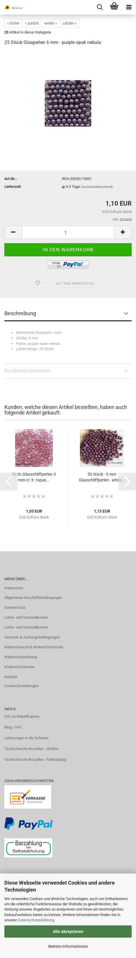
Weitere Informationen (68, 946)
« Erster (13, 23)
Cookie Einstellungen (21, 686)
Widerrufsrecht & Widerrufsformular (33, 647)
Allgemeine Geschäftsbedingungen (33, 597)
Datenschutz (14, 607)
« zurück (32, 23)
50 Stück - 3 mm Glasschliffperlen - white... (102, 477)
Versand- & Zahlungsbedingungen (32, 637)
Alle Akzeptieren (68, 931)
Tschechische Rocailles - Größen (31, 749)
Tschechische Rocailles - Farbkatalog (35, 759)
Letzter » (69, 23)
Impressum (13, 588)
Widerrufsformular (19, 667)
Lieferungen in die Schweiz (26, 738)
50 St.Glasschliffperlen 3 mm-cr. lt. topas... (34, 477)
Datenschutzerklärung (36, 920)
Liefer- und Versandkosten (26, 617)
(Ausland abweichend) (97, 187)
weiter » (50, 23)
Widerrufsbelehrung (20, 657)
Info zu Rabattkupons (22, 716)
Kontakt (10, 677)
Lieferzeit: (13, 186)
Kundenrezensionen (27, 371)
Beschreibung (20, 313)
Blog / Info (13, 727)
